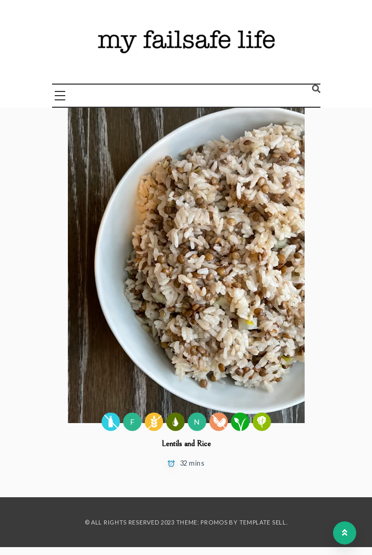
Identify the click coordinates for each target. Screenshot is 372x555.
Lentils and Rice (186, 443)
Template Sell (262, 522)
